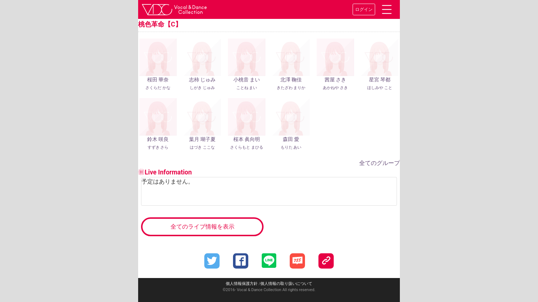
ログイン (364, 9)
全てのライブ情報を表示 (202, 226)
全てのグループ (379, 163)
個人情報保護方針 (242, 283)
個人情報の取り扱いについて (286, 283)
